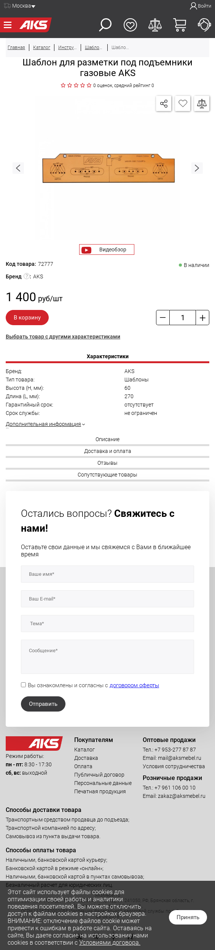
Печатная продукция (100, 791)
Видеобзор (112, 249)
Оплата (83, 766)
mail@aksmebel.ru (179, 758)
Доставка (86, 758)
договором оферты (134, 685)
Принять (188, 917)
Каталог (84, 750)
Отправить (43, 704)
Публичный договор (99, 775)
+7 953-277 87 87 (175, 750)
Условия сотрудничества (174, 766)
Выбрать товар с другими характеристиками (63, 337)
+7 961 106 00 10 (175, 788)
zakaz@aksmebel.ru (181, 796)
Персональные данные (103, 783)
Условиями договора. (109, 942)
